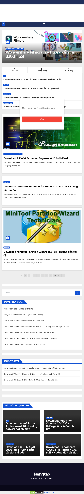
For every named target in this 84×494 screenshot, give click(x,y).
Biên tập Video (10, 48)
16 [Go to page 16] (63, 275)
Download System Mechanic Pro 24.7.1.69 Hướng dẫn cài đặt (30, 338)
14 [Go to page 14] (55, 275)
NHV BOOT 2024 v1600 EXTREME (18, 309)
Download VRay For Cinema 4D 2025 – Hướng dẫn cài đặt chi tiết (33, 374)
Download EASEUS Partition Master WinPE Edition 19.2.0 (29, 332)
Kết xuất (6, 85)
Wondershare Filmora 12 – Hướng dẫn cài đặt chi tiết (40, 54)
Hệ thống (19, 154)
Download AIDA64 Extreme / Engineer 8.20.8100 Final (35, 158)
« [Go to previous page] (25, 275)
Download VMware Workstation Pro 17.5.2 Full (24, 344)
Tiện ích (6, 247)
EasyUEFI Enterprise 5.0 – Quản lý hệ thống (23, 315)
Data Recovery (7, 103)
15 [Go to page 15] (59, 275)
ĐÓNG (42, 119)
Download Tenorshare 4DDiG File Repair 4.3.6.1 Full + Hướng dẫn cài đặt (62, 449)
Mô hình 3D (6, 94)
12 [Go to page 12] (46, 275)
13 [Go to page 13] (50, 275)
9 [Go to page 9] (34, 275)
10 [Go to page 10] (38, 275)
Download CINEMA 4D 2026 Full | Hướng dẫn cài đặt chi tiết (30, 380)
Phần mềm (20, 48)
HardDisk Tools (9, 154)
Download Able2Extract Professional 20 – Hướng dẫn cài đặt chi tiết (34, 368)
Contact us (49, 492)
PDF (4, 75)
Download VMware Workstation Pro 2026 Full (24, 321)
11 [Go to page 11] (42, 275)
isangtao (14, 9)
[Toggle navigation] (43, 24)
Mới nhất (14, 70)
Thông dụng (41, 70)
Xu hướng (69, 70)
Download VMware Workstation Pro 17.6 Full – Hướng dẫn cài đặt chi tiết (36, 327)
